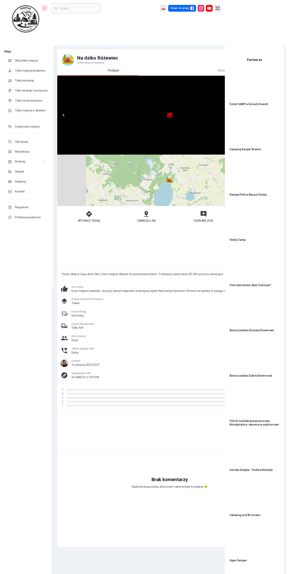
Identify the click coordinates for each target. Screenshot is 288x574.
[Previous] (61, 115)
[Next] (130, 115)
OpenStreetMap (194, 152)
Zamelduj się (119, 165)
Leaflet (177, 152)
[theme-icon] (11, 61)
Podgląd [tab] (95, 72)
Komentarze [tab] (177, 70)
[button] (25, 161)
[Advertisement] (136, 195)
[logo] (25, 19)
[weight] (78, 8)
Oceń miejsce (159, 165)
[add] (208, 436)
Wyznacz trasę (79, 165)
